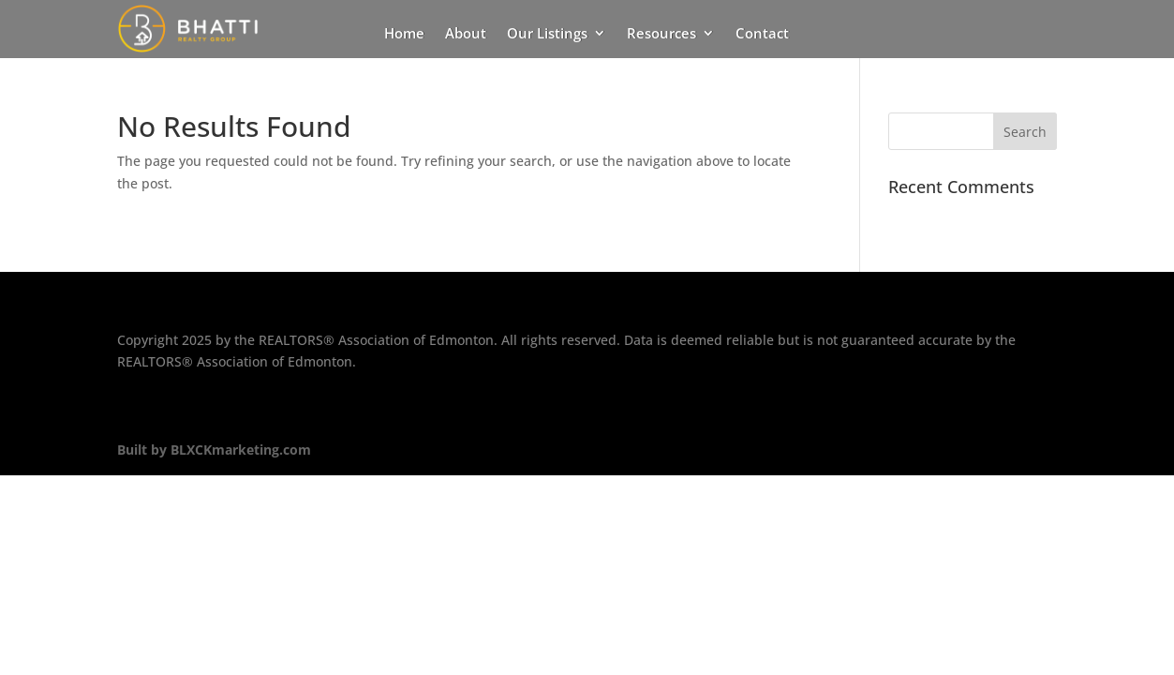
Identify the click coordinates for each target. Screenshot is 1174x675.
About (465, 34)
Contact (762, 34)
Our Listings (547, 34)
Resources (661, 34)
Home (404, 34)
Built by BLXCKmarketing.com (214, 449)
